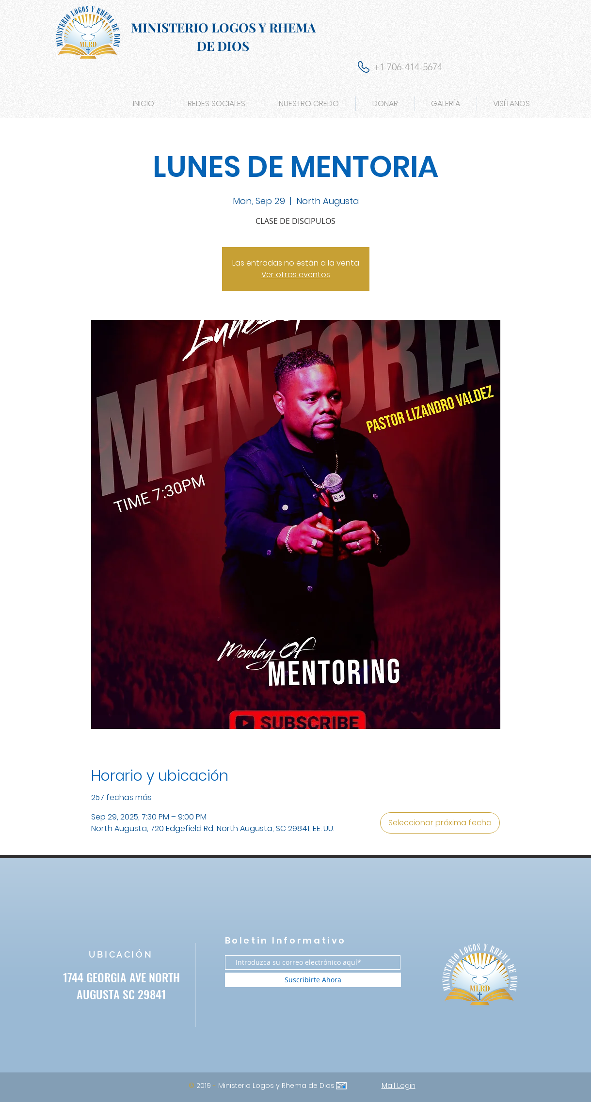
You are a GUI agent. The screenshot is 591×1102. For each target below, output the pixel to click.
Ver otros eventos (295, 274)
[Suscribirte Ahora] (313, 980)
